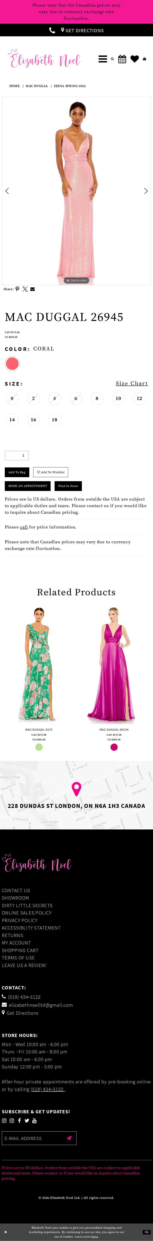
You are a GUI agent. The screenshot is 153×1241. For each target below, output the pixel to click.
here (94, 1237)
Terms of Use (18, 957)
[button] (103, 59)
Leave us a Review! (24, 965)
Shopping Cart (20, 950)
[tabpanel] (76, 191)
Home (14, 86)
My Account (16, 942)
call (24, 527)
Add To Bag (17, 472)
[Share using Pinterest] (17, 289)
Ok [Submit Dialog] (147, 1232)
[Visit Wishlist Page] (134, 59)
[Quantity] (17, 455)
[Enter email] (39, 1138)
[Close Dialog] (5, 1232)
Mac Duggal (37, 86)
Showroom (15, 898)
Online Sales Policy (27, 912)
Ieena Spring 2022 (70, 86)
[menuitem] (52, 30)
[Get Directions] (82, 30)
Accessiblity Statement (31, 927)
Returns (12, 935)
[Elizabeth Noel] (44, 58)
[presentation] (39, 664)
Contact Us (16, 890)
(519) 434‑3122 (48, 1089)
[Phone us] (52, 30)
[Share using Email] (32, 289)
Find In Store (68, 486)
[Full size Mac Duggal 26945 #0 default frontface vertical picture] (76, 191)
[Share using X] (25, 289)
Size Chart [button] (132, 383)
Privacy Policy (20, 920)
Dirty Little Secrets (27, 905)
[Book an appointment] (122, 59)
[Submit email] (69, 1138)
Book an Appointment (28, 486)
